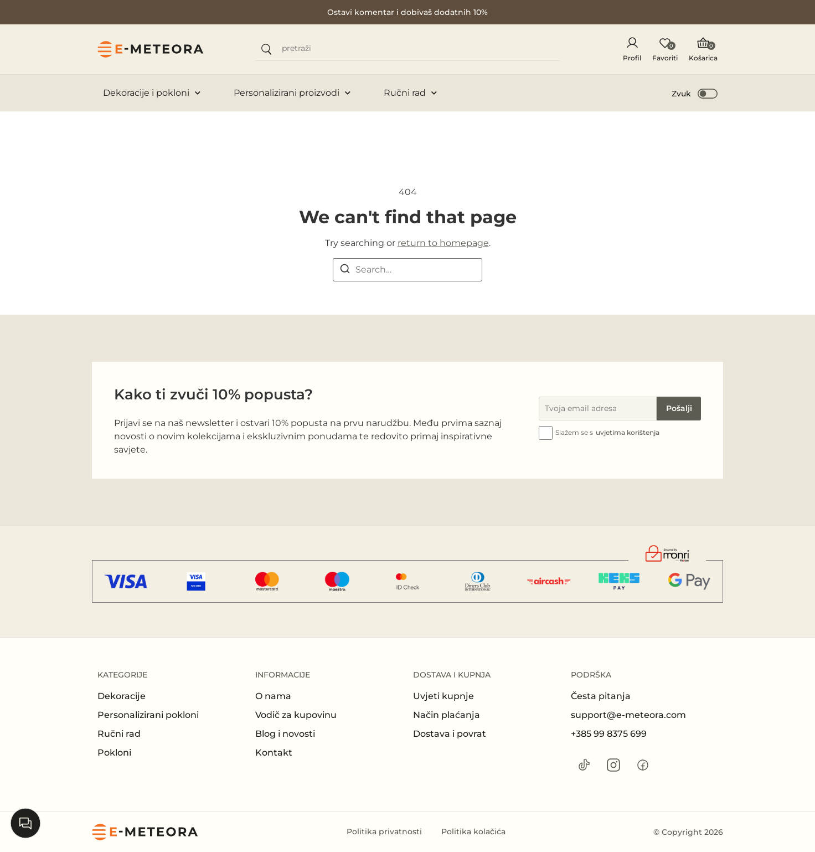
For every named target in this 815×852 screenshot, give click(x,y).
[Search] (345, 271)
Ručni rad (410, 92)
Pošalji (679, 408)
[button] (695, 93)
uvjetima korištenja (627, 432)
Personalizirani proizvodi (292, 92)
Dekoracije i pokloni (151, 92)
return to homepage (443, 243)
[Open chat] (25, 823)
